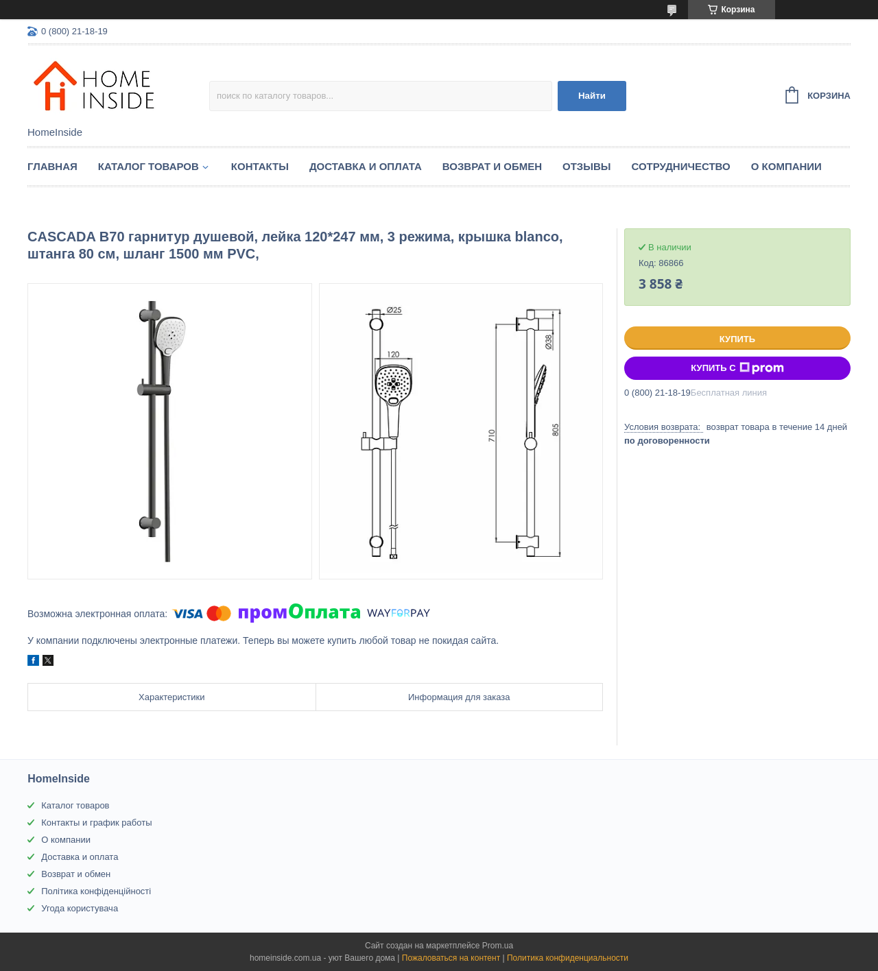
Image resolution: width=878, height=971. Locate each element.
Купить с (737, 368)
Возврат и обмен (492, 166)
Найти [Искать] (592, 96)
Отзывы (586, 166)
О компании (786, 166)
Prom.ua (497, 945)
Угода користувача (79, 908)
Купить (737, 339)
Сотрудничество (680, 166)
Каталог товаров (148, 166)
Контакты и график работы (96, 822)
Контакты (260, 166)
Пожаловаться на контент (451, 958)
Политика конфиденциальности (567, 958)
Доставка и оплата (365, 166)
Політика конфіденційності (96, 891)
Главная (52, 166)
